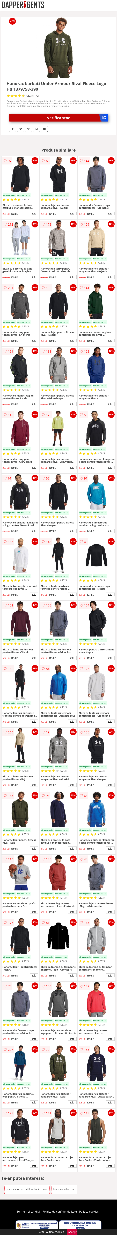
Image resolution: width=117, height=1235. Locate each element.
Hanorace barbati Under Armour (27, 1189)
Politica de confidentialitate (59, 1211)
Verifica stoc (77, 118)
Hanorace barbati (64, 1189)
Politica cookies (89, 1211)
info (34, 213)
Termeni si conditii (28, 1211)
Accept (72, 1232)
